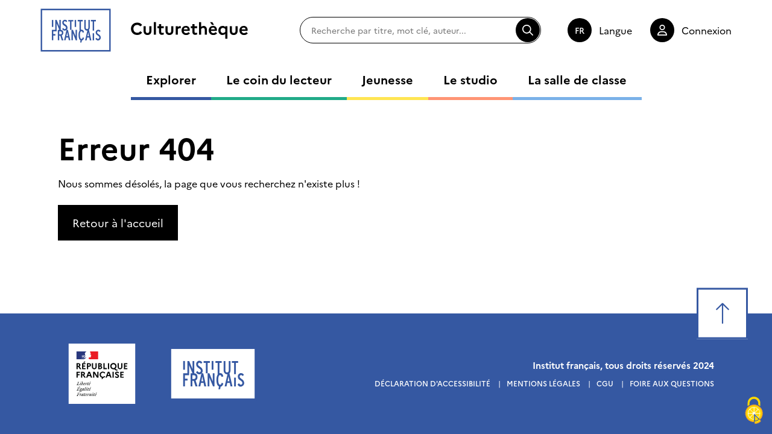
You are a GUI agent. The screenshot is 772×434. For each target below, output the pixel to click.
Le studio (470, 79)
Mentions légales (543, 383)
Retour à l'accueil (117, 222)
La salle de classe (577, 79)
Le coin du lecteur (279, 79)
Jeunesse (387, 79)
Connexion (707, 30)
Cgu (604, 383)
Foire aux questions (672, 383)
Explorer (171, 79)
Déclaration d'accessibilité (432, 383)
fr (579, 30)
